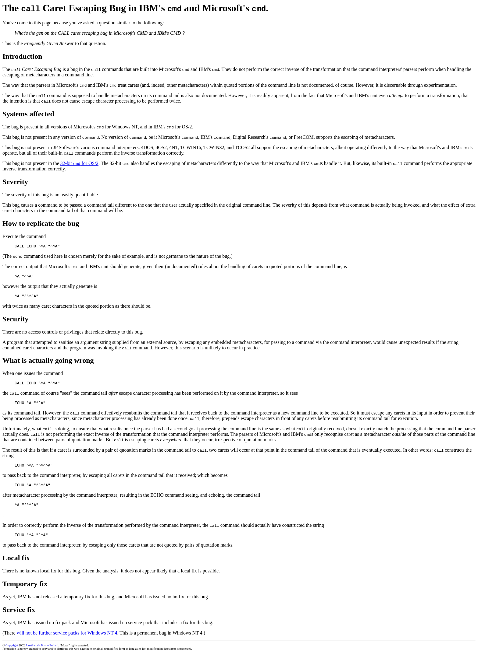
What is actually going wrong (48, 363)
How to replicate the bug (40, 223)
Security (15, 322)
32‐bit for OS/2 (79, 163)
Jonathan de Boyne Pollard (42, 653)
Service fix (18, 618)
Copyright (11, 653)
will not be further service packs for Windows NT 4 (67, 641)
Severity (15, 182)
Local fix (16, 566)
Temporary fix (25, 592)
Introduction (22, 56)
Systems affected (28, 114)
